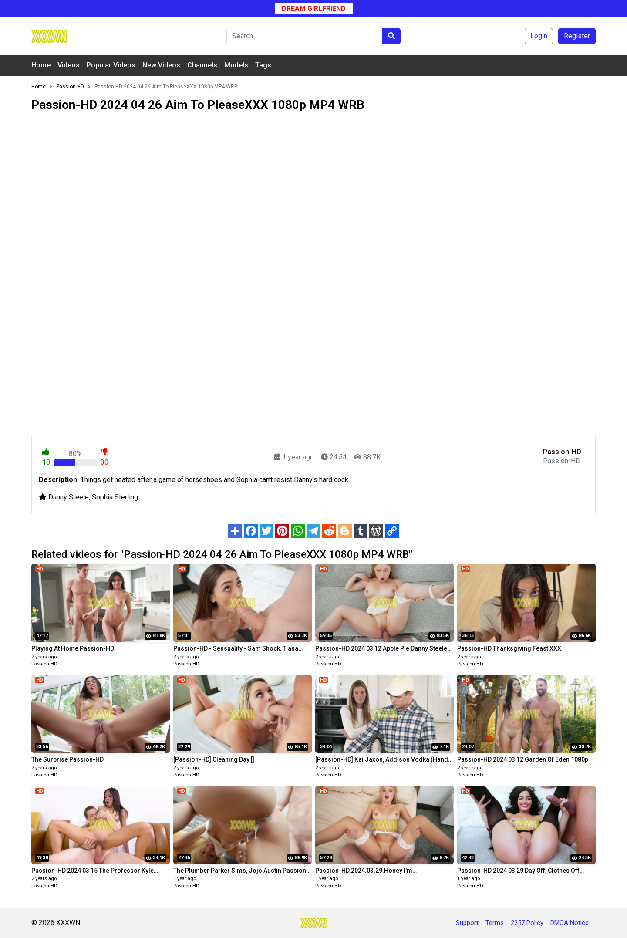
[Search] (304, 36)
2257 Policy (527, 923)
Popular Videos (111, 65)
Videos (68, 65)
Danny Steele (68, 497)
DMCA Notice (569, 923)
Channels (202, 65)
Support (467, 923)
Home (41, 65)
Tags (263, 65)
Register (577, 36)
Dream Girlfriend (314, 8)
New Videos (161, 65)
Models (236, 65)
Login (538, 36)
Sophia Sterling (115, 497)
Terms (494, 923)
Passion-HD (44, 664)
